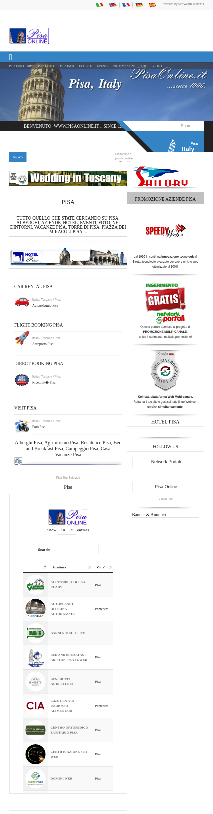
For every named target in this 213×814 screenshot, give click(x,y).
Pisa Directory (21, 66)
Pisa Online (166, 486)
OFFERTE (85, 66)
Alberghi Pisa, (29, 442)
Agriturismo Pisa (61, 442)
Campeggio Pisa (82, 448)
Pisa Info (67, 66)
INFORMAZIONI (124, 66)
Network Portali (191, 3)
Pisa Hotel (46, 66)
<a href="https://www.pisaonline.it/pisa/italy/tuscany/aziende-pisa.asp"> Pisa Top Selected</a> (68, 644)
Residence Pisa (96, 442)
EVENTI (102, 66)
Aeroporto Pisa (42, 344)
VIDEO (157, 66)
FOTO (144, 66)
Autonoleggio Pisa (45, 305)
